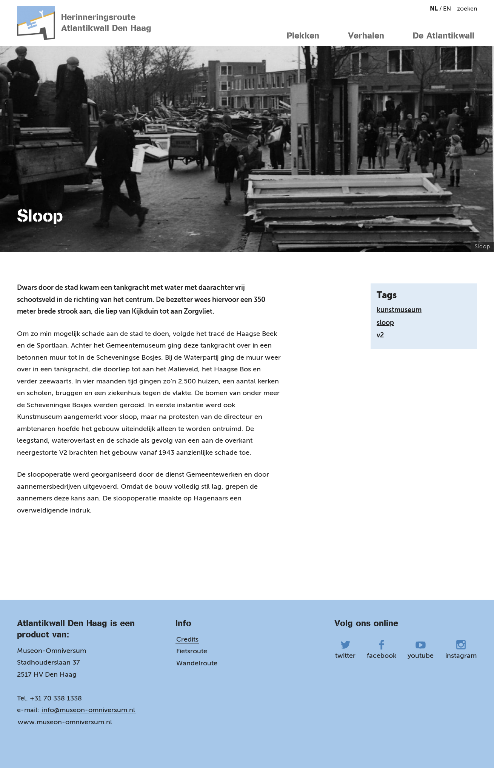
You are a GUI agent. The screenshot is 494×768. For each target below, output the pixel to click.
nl (434, 8)
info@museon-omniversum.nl (88, 709)
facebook (381, 649)
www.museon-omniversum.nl (65, 721)
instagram (461, 649)
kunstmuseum (399, 310)
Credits (187, 638)
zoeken (467, 8)
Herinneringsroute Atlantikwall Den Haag (84, 23)
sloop (385, 323)
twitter (345, 649)
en (447, 8)
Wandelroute (196, 662)
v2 (380, 335)
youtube (421, 649)
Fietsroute (191, 650)
